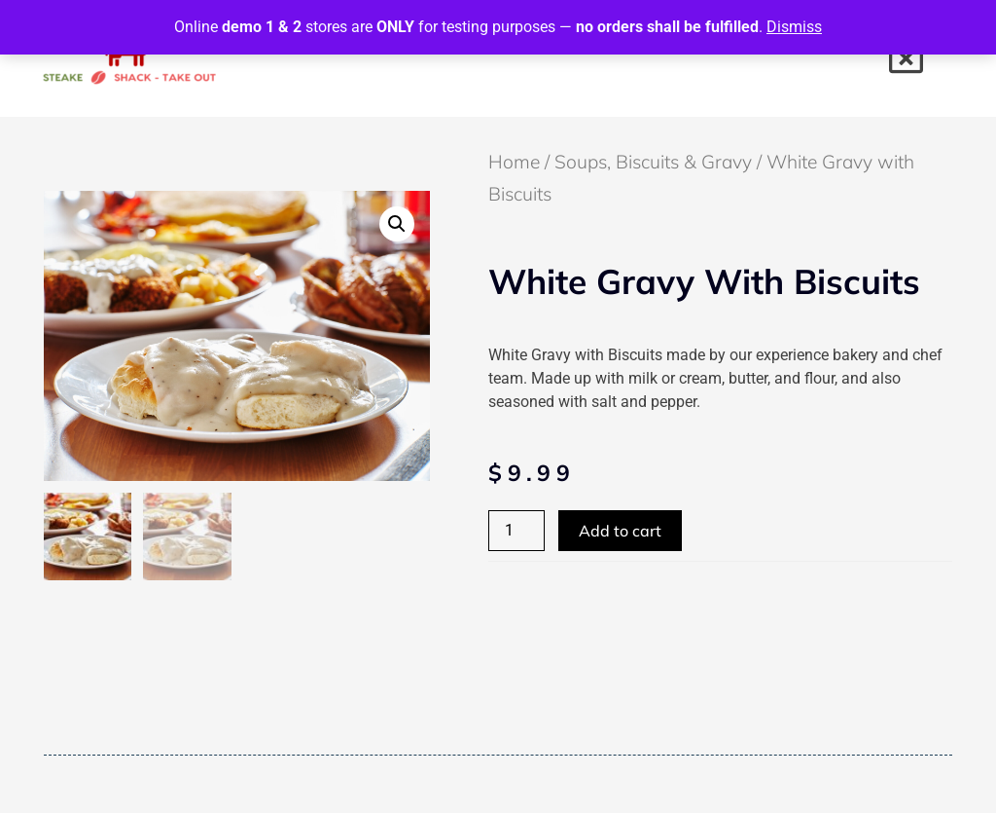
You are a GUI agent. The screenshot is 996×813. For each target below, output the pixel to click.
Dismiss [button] (794, 27)
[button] (396, 223)
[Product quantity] (516, 530)
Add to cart (620, 530)
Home (514, 161)
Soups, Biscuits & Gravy (653, 161)
